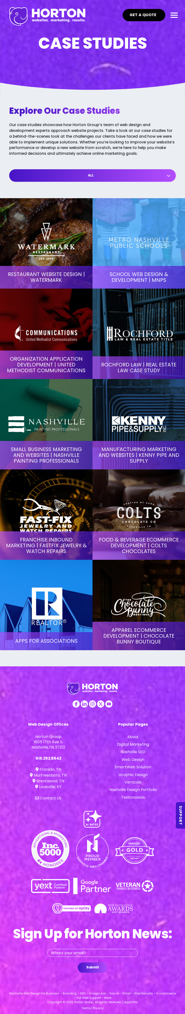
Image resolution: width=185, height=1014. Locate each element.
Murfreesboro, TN (48, 775)
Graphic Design (133, 774)
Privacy (98, 1008)
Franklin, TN (48, 769)
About (133, 737)
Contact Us (48, 798)
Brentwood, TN (48, 781)
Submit (92, 967)
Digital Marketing (133, 744)
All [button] (91, 175)
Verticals (133, 782)
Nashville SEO (132, 752)
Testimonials (133, 797)
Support (180, 815)
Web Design (133, 759)
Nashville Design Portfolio (133, 789)
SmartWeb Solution (133, 767)
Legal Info (131, 1002)
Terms (86, 1008)
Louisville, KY (48, 787)
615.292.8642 (48, 758)
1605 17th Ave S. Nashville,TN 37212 (48, 744)
